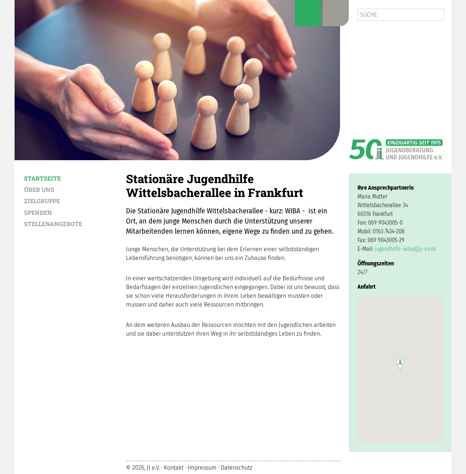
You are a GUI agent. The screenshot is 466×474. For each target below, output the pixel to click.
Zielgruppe (42, 200)
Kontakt (173, 468)
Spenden (38, 212)
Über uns (39, 189)
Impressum (202, 468)
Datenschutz (236, 468)
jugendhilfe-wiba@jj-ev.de (406, 248)
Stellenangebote (53, 223)
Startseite (42, 178)
